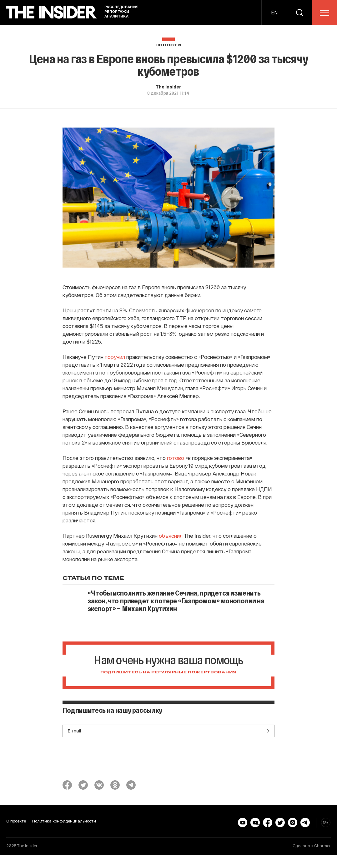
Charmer (322, 845)
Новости (168, 45)
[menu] (324, 13)
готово (175, 458)
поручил (115, 357)
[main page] (51, 12)
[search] (299, 12)
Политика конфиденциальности (64, 820)
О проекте (16, 820)
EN (274, 12)
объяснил (171, 535)
